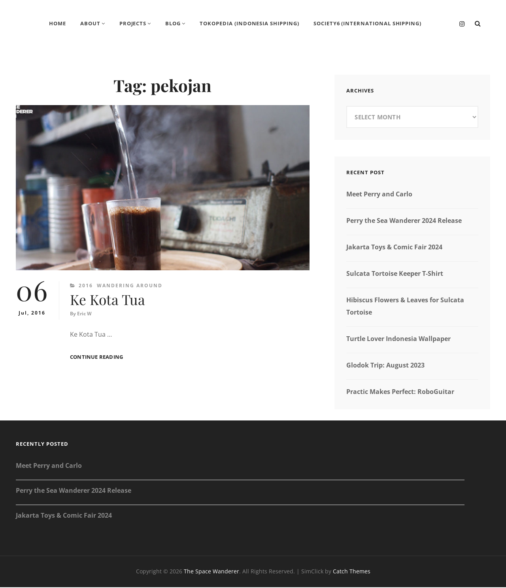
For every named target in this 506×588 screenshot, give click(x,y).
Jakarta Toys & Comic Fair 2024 (394, 247)
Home (57, 23)
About (90, 23)
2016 (86, 286)
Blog (173, 23)
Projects (132, 23)
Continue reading (96, 358)
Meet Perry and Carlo (379, 194)
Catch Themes (351, 572)
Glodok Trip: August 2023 (385, 366)
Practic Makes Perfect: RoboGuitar (400, 392)
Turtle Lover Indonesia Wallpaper (398, 339)
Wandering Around (129, 286)
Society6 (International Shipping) (368, 23)
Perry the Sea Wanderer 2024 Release (404, 221)
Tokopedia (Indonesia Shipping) (250, 23)
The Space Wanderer (211, 572)
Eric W (84, 314)
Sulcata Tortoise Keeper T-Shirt (394, 274)
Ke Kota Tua (108, 300)
